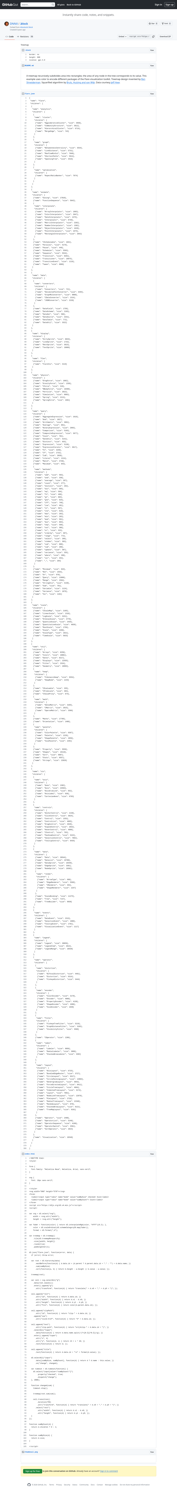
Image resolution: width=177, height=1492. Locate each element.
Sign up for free (32, 1471)
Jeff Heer (115, 82)
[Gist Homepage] (10, 4)
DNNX (14, 23)
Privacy (59, 1485)
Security (67, 1485)
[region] (88, 57)
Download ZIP (165, 36)
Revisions (25, 36)
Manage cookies (111, 1485)
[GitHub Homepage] (29, 1484)
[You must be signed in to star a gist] (153, 23)
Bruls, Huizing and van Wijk (81, 82)
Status (74, 1485)
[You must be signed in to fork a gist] (166, 23)
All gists (61, 4)
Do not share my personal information (135, 1485)
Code (10, 36)
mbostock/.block (26, 27)
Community (84, 1485)
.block (24, 23)
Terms (51, 1485)
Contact (100, 1485)
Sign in (158, 4)
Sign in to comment (109, 1471)
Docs (93, 1485)
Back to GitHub (74, 4)
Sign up (170, 4)
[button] (153, 37)
